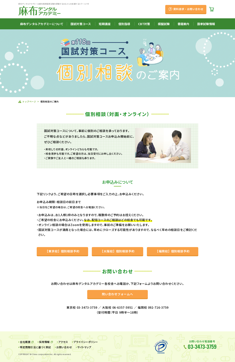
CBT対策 (144, 24)
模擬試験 (164, 24)
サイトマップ (84, 347)
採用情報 (44, 342)
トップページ (29, 101)
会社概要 (25, 342)
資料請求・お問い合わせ (188, 9)
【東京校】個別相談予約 (62, 251)
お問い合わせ (64, 347)
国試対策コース (80, 24)
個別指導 (124, 24)
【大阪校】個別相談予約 (117, 251)
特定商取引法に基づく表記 (35, 347)
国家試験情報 (206, 24)
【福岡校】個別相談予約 (173, 251)
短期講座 (105, 24)
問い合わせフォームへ (117, 294)
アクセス (63, 342)
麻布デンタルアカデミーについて (41, 24)
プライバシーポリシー (85, 342)
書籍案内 (183, 24)
